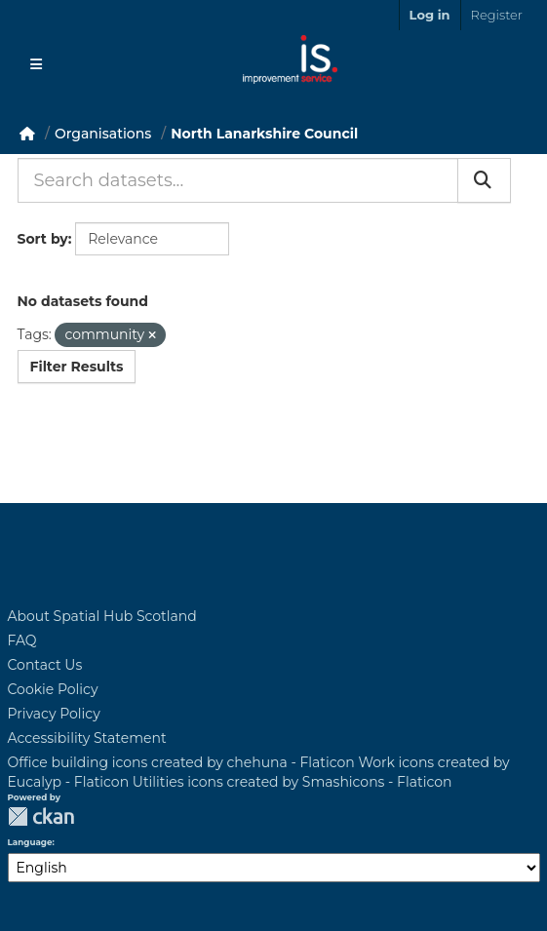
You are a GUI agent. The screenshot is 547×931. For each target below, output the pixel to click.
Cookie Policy (53, 689)
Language (30, 842)
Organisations (103, 133)
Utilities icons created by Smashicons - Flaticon (292, 782)
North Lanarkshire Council (264, 133)
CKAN (41, 816)
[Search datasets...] (238, 180)
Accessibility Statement (87, 738)
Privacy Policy (54, 713)
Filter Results (77, 366)
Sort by (43, 239)
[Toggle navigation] (36, 64)
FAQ (22, 640)
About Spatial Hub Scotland (102, 616)
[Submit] (484, 180)
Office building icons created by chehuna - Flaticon (181, 762)
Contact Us (45, 665)
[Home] (27, 133)
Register (497, 14)
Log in (430, 14)
